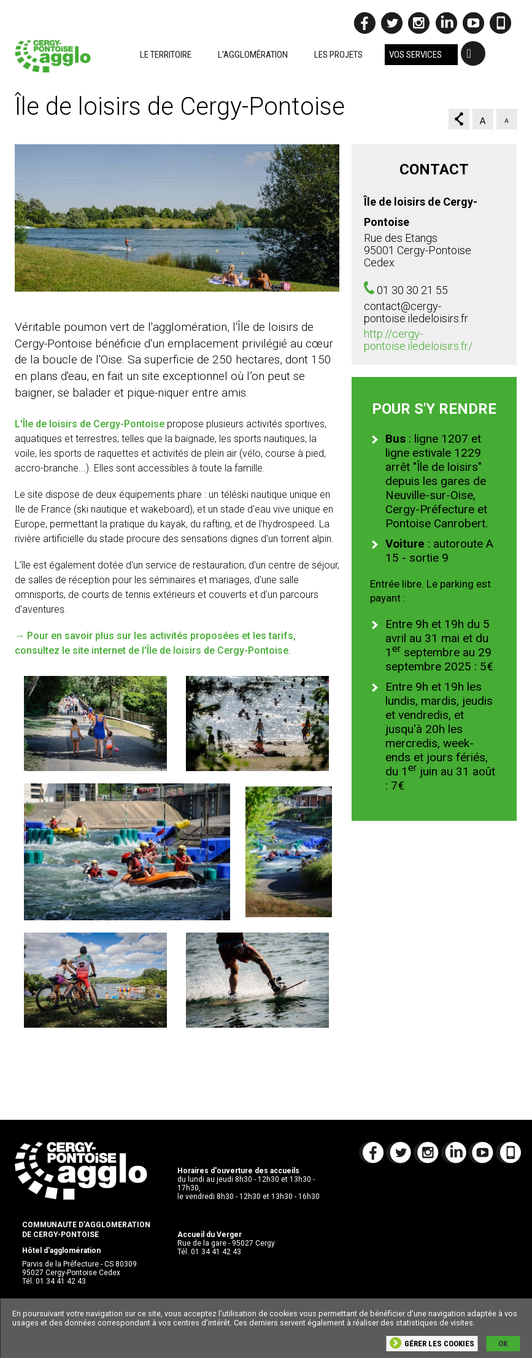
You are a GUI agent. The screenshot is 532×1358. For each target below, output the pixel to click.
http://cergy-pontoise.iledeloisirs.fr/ (418, 339)
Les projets (338, 54)
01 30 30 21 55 (412, 290)
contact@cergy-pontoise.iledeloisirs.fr (416, 312)
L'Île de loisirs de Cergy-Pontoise (89, 424)
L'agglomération (253, 54)
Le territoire (165, 54)
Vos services (415, 54)
